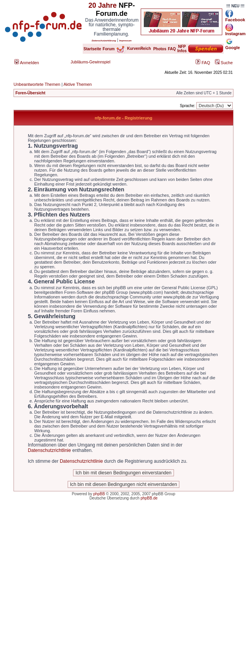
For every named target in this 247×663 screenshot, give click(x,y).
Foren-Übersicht (30, 93)
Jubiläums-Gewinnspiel (91, 62)
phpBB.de (149, 498)
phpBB (99, 494)
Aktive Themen (77, 84)
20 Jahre (103, 5)
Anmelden (26, 62)
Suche (224, 62)
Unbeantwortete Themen (37, 84)
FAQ (203, 62)
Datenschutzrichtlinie (49, 450)
